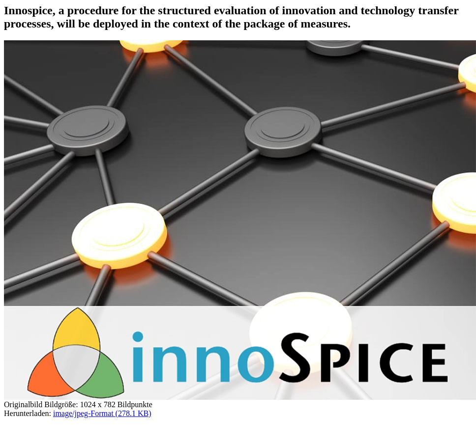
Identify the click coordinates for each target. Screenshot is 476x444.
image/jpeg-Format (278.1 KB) (102, 413)
